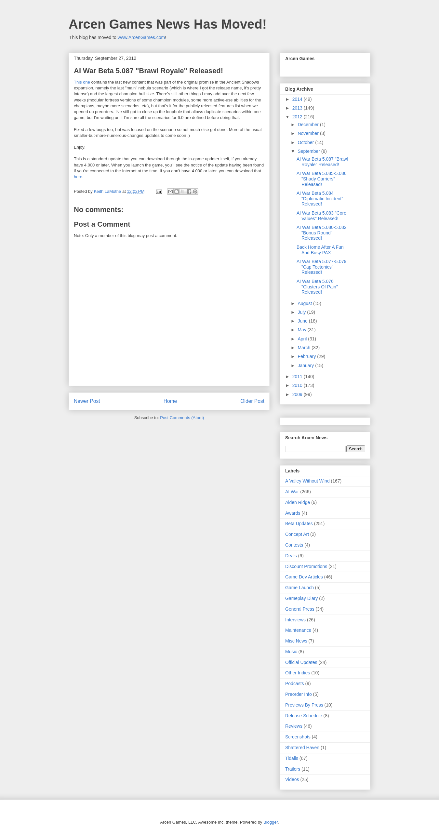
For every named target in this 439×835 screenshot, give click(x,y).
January (306, 365)
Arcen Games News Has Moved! (168, 24)
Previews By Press (304, 705)
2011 (298, 376)
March (305, 347)
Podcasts (294, 683)
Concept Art (297, 534)
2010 (298, 385)
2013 (298, 108)
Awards (292, 513)
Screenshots (298, 736)
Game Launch (299, 587)
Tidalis (291, 758)
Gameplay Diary (301, 598)
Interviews (295, 619)
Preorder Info (298, 694)
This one (82, 82)
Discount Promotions (306, 566)
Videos (292, 779)
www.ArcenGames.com (141, 37)
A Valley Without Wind (307, 481)
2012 (298, 116)
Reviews (293, 726)
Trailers (292, 769)
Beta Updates (299, 523)
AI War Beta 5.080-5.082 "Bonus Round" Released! (322, 233)
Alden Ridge (297, 502)
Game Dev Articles (304, 576)
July (302, 312)
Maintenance (298, 630)
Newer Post (87, 401)
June (303, 321)
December (309, 124)
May (302, 329)
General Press (299, 609)
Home (170, 401)
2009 (298, 394)
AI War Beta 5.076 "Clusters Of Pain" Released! (317, 287)
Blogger (270, 822)
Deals (291, 555)
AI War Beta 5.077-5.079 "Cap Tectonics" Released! (322, 267)
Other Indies (297, 672)
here (78, 176)
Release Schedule (303, 715)
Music (291, 651)
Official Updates (301, 662)
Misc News (296, 640)
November (309, 133)
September (309, 151)
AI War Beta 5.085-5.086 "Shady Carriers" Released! (322, 179)
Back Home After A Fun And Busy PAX (320, 250)
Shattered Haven (302, 747)
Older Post (252, 401)
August (305, 303)
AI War (292, 491)
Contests (294, 545)
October (306, 142)
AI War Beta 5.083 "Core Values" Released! (321, 215)
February (307, 356)
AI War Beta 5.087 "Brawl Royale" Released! (322, 161)
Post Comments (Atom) (182, 417)
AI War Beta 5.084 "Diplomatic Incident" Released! (320, 199)
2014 (298, 99)
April (303, 338)
